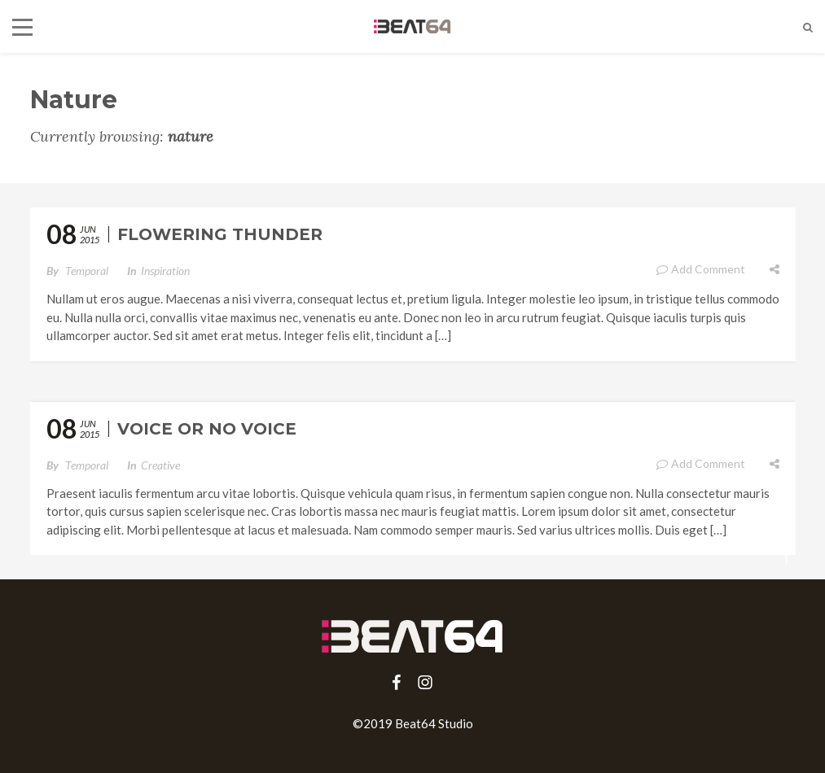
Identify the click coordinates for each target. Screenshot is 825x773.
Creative (160, 465)
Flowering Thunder (220, 234)
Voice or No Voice (206, 429)
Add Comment (700, 269)
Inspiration (165, 270)
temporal (86, 270)
